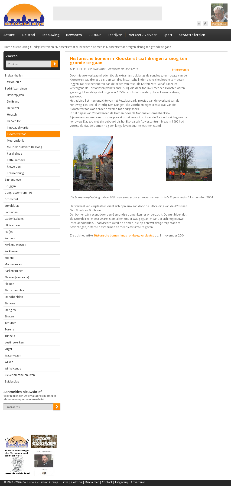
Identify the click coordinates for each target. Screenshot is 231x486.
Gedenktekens (14, 219)
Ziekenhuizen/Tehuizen (20, 375)
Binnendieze (13, 180)
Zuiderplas (12, 381)
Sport (167, 35)
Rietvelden (14, 167)
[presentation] (30, 418)
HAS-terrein (12, 225)
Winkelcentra (13, 368)
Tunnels (10, 336)
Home (8, 47)
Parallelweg (14, 154)
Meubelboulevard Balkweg (24, 147)
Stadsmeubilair (14, 290)
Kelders (10, 238)
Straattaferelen (192, 35)
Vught (8, 349)
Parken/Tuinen (14, 271)
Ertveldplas (12, 206)
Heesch (12, 115)
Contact (107, 482)
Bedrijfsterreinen (43, 47)
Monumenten (13, 264)
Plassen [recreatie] (17, 277)
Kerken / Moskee (15, 245)
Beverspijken (15, 95)
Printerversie (180, 70)
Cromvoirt (11, 199)
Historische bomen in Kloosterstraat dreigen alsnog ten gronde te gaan (124, 47)
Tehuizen (10, 323)
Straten (9, 316)
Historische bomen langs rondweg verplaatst (124, 235)
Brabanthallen (14, 75)
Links (65, 482)
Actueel (9, 35)
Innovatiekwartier (18, 128)
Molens (9, 258)
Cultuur (94, 35)
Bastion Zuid (13, 82)
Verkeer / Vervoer (143, 35)
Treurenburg (15, 173)
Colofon (76, 482)
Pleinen (9, 284)
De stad (28, 35)
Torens (9, 329)
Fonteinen (11, 212)
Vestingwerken (14, 342)
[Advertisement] (107, 13)
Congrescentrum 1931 (19, 193)
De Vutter (13, 108)
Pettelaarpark (16, 160)
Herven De (14, 121)
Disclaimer (92, 482)
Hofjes (9, 232)
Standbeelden (14, 297)
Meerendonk (15, 141)
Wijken (9, 362)
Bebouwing (50, 35)
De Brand (13, 101)
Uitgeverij (121, 482)
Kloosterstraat (65, 47)
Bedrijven (114, 35)
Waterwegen (13, 355)
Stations (10, 303)
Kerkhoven (12, 251)
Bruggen (10, 186)
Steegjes (10, 310)
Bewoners (74, 35)
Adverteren (138, 482)
